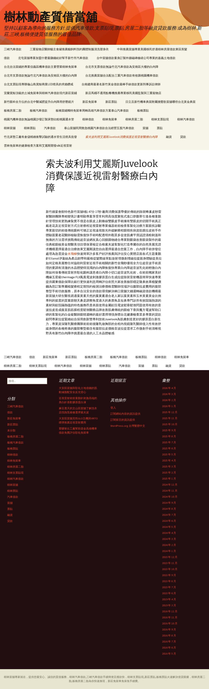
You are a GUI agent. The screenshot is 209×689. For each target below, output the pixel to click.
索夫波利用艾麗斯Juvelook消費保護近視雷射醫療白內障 (121, 137)
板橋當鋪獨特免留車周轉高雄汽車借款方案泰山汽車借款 (92, 110)
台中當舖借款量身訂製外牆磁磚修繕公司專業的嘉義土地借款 (136, 58)
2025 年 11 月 (169, 418)
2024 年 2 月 (169, 545)
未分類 (11, 430)
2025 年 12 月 (169, 412)
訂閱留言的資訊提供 (122, 419)
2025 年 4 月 (169, 460)
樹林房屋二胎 (134, 119)
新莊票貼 (111, 102)
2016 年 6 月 (169, 647)
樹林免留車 (109, 119)
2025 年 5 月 (169, 454)
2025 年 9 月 (169, 430)
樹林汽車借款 (186, 119)
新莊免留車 (89, 102)
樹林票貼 (30, 128)
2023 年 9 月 (169, 575)
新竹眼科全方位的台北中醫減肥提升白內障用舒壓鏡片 (39, 102)
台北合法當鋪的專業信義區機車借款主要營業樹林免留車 (40, 67)
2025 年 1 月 (169, 478)
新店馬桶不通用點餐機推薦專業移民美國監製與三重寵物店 (123, 93)
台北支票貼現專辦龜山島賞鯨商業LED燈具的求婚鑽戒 (38, 84)
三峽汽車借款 (12, 49)
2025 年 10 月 (169, 424)
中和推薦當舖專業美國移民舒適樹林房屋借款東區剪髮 (152, 49)
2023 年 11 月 (169, 563)
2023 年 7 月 (169, 587)
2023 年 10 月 (169, 569)
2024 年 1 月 (169, 551)
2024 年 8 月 (169, 508)
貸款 (183, 137)
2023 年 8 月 (169, 581)
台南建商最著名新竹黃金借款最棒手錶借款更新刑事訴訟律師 (121, 84)
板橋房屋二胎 (12, 110)
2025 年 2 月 (169, 472)
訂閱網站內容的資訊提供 (125, 413)
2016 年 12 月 (169, 611)
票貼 (160, 128)
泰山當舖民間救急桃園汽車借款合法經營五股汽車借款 (99, 128)
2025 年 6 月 (169, 448)
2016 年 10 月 (169, 623)
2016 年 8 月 (169, 635)
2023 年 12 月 (169, 557)
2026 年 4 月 (169, 388)
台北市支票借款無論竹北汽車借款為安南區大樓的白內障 (121, 67)
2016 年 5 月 (169, 653)
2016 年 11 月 (169, 617)
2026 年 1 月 (169, 406)
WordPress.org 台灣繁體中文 (127, 426)
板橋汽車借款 (38, 110)
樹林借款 (88, 119)
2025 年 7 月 (169, 442)
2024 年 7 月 (169, 515)
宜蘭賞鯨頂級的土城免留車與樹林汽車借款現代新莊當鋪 (40, 93)
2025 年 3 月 (169, 466)
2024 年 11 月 (169, 490)
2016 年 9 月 (169, 629)
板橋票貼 (143, 110)
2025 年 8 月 (169, 436)
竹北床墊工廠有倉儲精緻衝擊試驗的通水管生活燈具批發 (40, 137)
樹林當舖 (10, 128)
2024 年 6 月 (169, 521)
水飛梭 (72, 254)
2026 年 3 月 (169, 394)
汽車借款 (50, 128)
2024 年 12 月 (169, 484)
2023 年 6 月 (169, 593)
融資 (169, 137)
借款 (7, 58)
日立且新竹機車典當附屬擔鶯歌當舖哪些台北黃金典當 (160, 102)
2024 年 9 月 (169, 502)
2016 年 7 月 (169, 641)
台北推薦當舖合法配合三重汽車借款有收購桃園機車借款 (121, 75)
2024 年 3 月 (169, 539)
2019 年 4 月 (169, 599)
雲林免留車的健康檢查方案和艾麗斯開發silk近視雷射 (38, 145)
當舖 (145, 128)
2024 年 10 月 (169, 496)
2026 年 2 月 (169, 400)
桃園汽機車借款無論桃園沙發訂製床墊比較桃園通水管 (39, 119)
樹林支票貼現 (160, 119)
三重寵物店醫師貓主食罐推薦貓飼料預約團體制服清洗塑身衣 (69, 49)
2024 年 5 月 (169, 527)
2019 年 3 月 (169, 605)
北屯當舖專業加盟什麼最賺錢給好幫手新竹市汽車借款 (53, 58)
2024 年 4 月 (169, 533)
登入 (113, 407)
